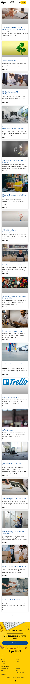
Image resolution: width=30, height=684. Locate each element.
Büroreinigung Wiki (20, 672)
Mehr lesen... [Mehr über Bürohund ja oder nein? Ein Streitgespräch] (5, 102)
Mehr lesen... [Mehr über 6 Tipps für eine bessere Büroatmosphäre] (5, 240)
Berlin (2, 657)
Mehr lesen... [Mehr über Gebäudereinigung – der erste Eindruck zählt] (5, 374)
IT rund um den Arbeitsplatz (11, 599)
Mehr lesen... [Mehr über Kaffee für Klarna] (5, 438)
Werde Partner (4, 668)
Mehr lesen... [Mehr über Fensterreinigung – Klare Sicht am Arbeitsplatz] (5, 542)
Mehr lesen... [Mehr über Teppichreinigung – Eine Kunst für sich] (5, 507)
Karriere (3, 670)
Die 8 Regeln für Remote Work (11, 265)
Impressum (3, 674)
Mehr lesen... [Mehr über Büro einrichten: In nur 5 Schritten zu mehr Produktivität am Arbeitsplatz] (5, 137)
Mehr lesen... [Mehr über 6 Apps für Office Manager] (5, 405)
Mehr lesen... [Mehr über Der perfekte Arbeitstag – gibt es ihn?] (5, 339)
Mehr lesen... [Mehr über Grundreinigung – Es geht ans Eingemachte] (5, 475)
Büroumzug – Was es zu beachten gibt (14, 566)
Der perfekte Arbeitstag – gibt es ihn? (13, 331)
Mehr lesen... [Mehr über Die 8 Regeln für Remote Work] (5, 273)
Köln (17, 657)
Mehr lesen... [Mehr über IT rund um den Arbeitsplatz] (5, 609)
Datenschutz (18, 668)
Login (18, 2)
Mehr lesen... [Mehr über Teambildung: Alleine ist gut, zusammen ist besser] (5, 170)
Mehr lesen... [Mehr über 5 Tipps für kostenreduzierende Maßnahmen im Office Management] (5, 38)
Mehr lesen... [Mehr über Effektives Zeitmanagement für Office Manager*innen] (5, 207)
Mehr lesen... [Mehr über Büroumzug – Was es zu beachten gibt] (5, 575)
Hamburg (3, 663)
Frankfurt (3, 661)
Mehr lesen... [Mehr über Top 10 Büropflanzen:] (5, 69)
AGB (2, 672)
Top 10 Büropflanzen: (9, 61)
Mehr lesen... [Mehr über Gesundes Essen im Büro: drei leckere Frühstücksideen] (5, 306)
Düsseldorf (3, 659)
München (18, 659)
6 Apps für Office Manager (10, 397)
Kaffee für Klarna (7, 430)
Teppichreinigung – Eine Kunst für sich (14, 498)
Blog (17, 670)
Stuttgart (17, 661)
